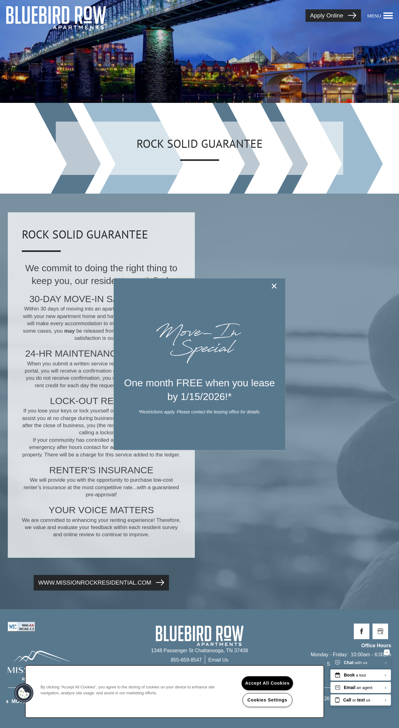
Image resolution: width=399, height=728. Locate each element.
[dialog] (199, 364)
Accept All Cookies (267, 683)
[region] (174, 691)
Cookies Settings (267, 699)
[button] (24, 693)
